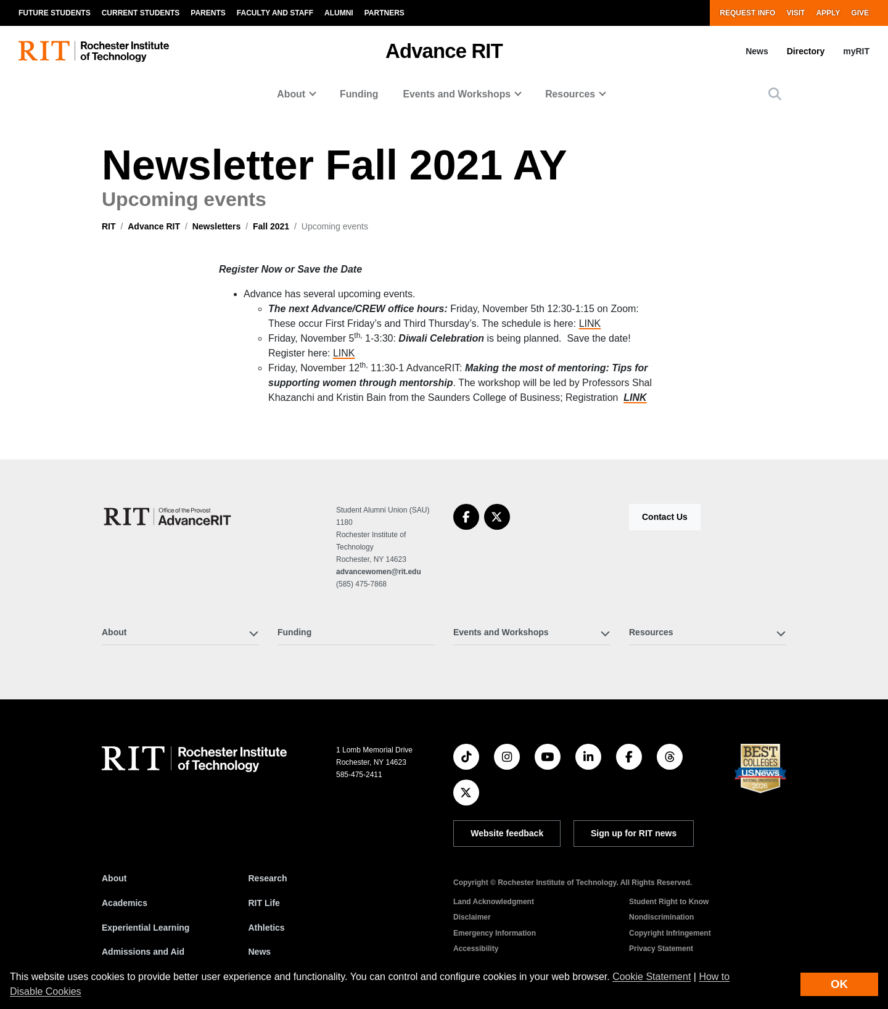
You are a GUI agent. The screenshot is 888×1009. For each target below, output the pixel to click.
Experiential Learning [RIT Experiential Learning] (145, 928)
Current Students (141, 13)
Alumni (338, 13)
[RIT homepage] (93, 51)
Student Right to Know (669, 901)
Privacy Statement (661, 948)
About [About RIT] (114, 878)
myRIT (856, 51)
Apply (828, 13)
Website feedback (507, 833)
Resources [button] (570, 94)
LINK (590, 323)
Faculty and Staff (275, 13)
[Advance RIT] (168, 516)
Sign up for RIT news (633, 833)
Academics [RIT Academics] (124, 903)
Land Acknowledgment (493, 901)
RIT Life (264, 903)
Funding (359, 94)
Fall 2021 (271, 226)
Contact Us (665, 517)
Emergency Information (494, 933)
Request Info (747, 13)
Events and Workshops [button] (457, 94)
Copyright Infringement (670, 933)
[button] (774, 94)
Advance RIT (444, 50)
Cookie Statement (651, 976)
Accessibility (475, 948)
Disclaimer (472, 917)
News (757, 51)
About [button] (291, 94)
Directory (805, 51)
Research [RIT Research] (268, 878)
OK (839, 984)
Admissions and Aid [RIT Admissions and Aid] (143, 952)
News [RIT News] (260, 952)
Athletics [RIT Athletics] (267, 928)
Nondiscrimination (661, 917)
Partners (384, 13)
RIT (109, 226)
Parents (208, 13)
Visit (795, 13)
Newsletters (216, 226)
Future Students (54, 13)
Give (860, 13)
